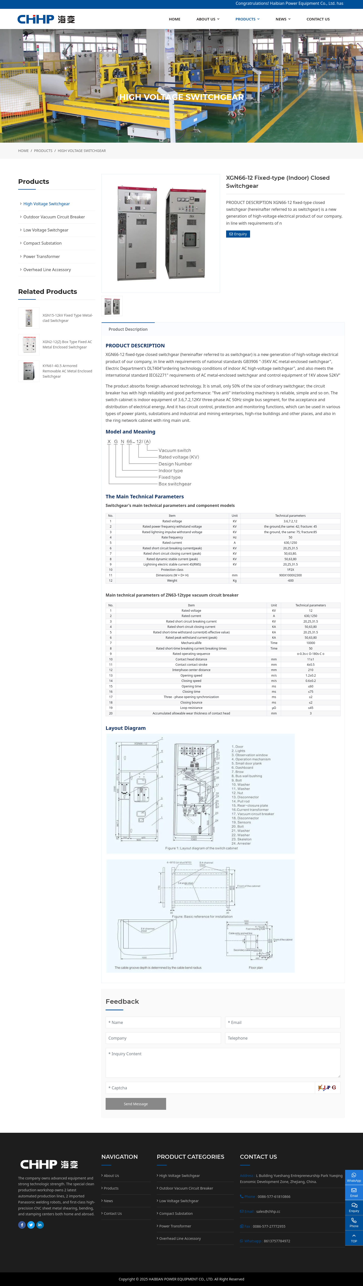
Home (174, 18)
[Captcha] (210, 1088)
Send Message (136, 1103)
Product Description (128, 329)
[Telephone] (283, 1038)
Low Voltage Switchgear (46, 230)
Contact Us (318, 18)
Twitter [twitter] (31, 1225)
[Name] (163, 1022)
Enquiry (238, 234)
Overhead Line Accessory (47, 269)
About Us (205, 18)
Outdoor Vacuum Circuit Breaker (54, 217)
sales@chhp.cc (268, 1211)
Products (245, 18)
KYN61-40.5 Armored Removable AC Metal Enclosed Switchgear (67, 371)
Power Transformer (41, 256)
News (281, 18)
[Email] (283, 1022)
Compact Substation (42, 243)
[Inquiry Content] (223, 1063)
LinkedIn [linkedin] (40, 1225)
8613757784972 (277, 1241)
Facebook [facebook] (22, 1225)
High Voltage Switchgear (46, 204)
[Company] (163, 1038)
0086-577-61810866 (274, 1196)
